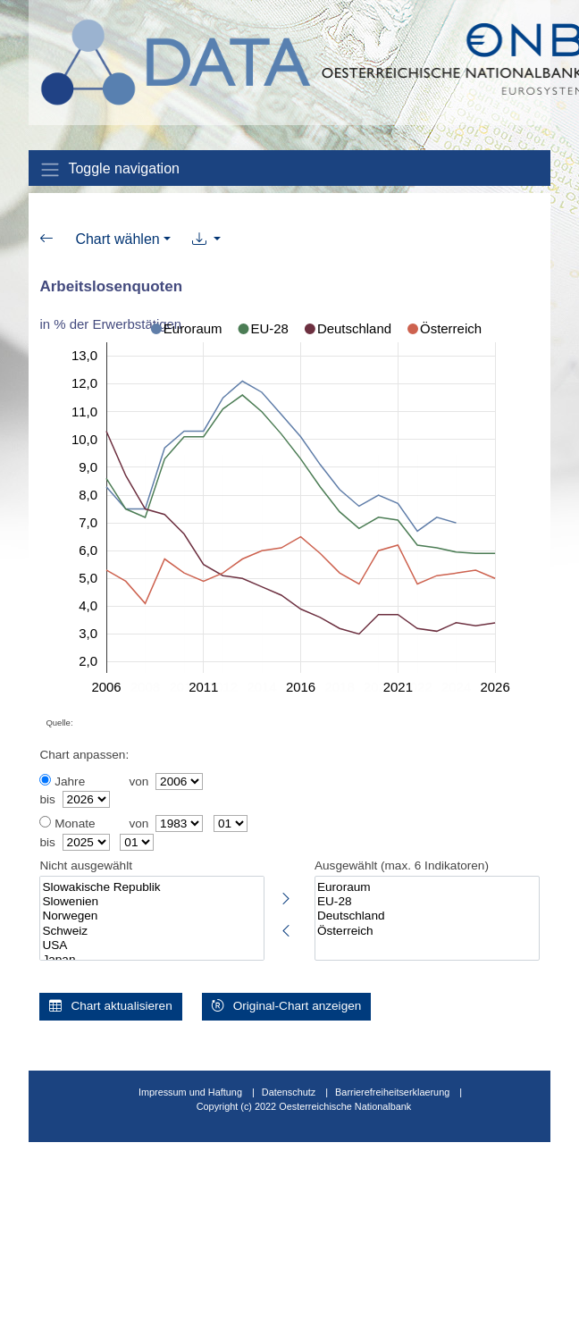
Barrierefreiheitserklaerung (392, 1092)
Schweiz (152, 931)
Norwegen (152, 916)
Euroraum (427, 887)
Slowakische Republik (152, 887)
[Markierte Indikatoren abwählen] (286, 927)
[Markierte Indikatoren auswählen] (286, 895)
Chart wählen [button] (117, 239)
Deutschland (427, 916)
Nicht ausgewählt (85, 865)
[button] (207, 239)
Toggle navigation (109, 170)
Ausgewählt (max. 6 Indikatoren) (402, 865)
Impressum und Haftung (190, 1092)
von (138, 781)
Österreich (427, 931)
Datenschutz (288, 1092)
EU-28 (427, 902)
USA (152, 945)
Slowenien (152, 902)
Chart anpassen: (84, 754)
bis (47, 799)
